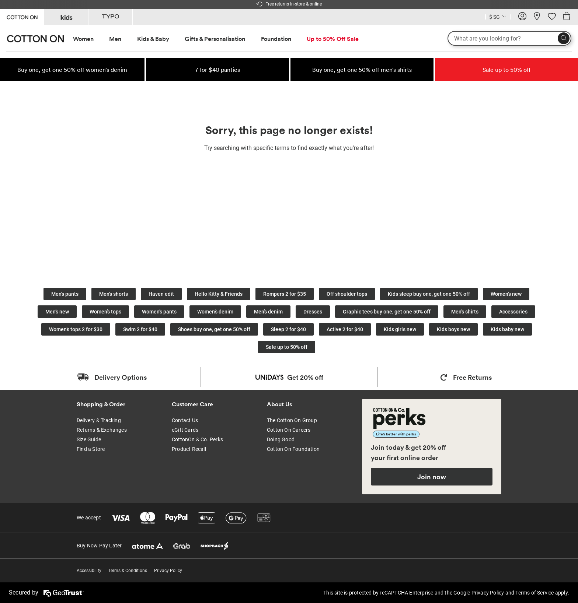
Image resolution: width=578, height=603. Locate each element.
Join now (431, 476)
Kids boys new (453, 329)
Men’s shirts (464, 312)
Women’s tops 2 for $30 (75, 329)
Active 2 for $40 (345, 329)
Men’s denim (268, 312)
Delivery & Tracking (99, 420)
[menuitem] (90, 38)
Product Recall (189, 449)
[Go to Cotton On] (22, 16)
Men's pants (65, 294)
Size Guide (89, 439)
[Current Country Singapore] (497, 17)
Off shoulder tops (347, 294)
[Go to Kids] (66, 17)
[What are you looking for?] (509, 38)
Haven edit (161, 294)
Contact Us (185, 420)
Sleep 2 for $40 (288, 329)
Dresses (312, 312)
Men (115, 39)
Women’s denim (215, 312)
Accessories (513, 312)
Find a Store (91, 449)
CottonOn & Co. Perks (197, 439)
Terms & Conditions (127, 570)
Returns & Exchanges (102, 430)
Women (83, 39)
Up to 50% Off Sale (333, 39)
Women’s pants (159, 312)
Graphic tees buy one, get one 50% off (387, 312)
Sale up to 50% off (286, 347)
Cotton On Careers (288, 430)
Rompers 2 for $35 (284, 294)
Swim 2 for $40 (140, 329)
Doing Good (281, 439)
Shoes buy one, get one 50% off (214, 329)
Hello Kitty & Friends (219, 294)
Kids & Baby (153, 39)
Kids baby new (507, 329)
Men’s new (57, 312)
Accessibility (89, 570)
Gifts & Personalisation (215, 39)
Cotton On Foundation (293, 449)
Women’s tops (105, 312)
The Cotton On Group (292, 420)
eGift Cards (185, 430)
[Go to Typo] (110, 17)
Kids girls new (400, 329)
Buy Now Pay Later (99, 545)
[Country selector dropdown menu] (498, 16)
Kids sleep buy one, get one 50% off (429, 294)
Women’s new (506, 294)
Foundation (276, 39)
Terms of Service (534, 593)
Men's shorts (113, 294)
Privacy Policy (168, 570)
